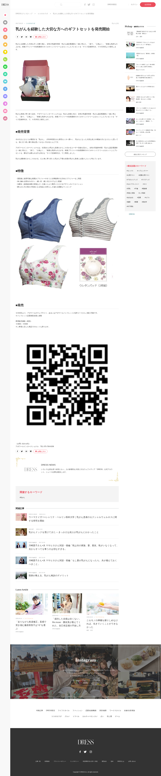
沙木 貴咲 (139, 36)
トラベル (76, 716)
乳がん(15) (115, 23)
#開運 (136, 202)
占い (102, 716)
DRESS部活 (112, 4)
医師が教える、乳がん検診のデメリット (49, 575)
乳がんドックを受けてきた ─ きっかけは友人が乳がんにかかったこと (64, 532)
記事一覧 (38, 761)
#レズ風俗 (142, 193)
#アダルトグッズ (132, 179)
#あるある (130, 197)
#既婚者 (144, 188)
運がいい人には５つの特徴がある (145, 86)
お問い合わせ (132, 761)
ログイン (134, 4)
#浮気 (128, 188)
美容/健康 (102, 710)
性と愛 (109, 716)
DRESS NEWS (48, 465)
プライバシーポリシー (60, 761)
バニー (138, 89)
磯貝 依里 (90, 630)
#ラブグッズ (145, 179)
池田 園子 (31, 529)
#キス (145, 184)
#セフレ (147, 197)
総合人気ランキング (140, 154)
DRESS (132, 214)
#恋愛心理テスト (144, 175)
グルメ (67, 716)
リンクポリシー (74, 761)
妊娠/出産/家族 (129, 710)
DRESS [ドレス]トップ (24, 13)
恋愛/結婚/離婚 (91, 710)
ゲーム (117, 716)
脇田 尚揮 (138, 102)
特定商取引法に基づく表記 (90, 761)
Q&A (112, 761)
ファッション (77, 710)
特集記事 (39, 710)
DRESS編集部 (33, 542)
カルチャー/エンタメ (90, 716)
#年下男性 (130, 206)
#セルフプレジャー (133, 184)
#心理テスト (131, 175)
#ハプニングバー (142, 171)
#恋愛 (139, 197)
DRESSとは (120, 761)
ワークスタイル (115, 710)
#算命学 (144, 202)
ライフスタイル (29, 618)
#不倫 (136, 188)
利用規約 (47, 761)
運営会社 (104, 761)
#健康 (128, 202)
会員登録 (148, 4)
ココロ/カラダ (43, 13)
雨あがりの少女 (140, 69)
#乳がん (22, 497)
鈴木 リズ (138, 135)
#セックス (130, 171)
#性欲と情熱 (131, 193)
